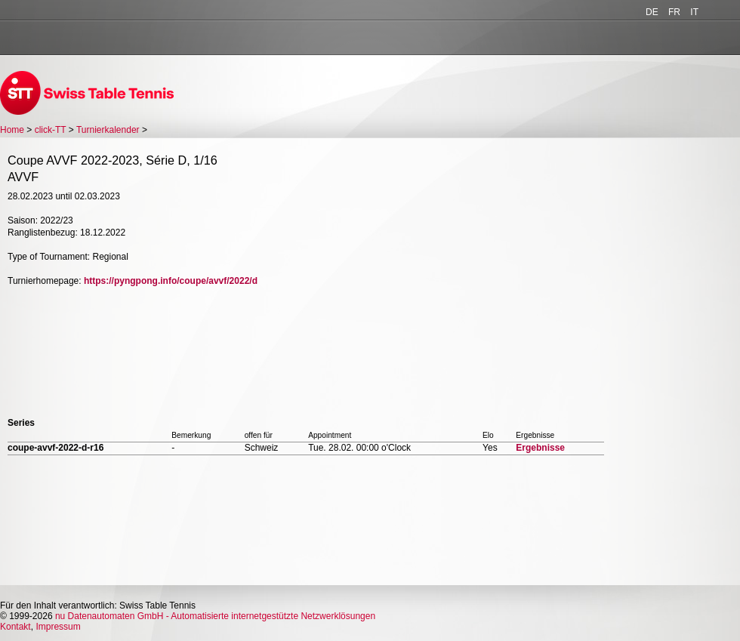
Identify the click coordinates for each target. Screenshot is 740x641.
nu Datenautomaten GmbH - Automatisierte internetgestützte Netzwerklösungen (215, 616)
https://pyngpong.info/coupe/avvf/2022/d (170, 281)
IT (694, 12)
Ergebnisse (540, 447)
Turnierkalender (108, 130)
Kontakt (15, 626)
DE (652, 12)
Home (12, 130)
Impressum (57, 626)
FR (674, 12)
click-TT (50, 130)
